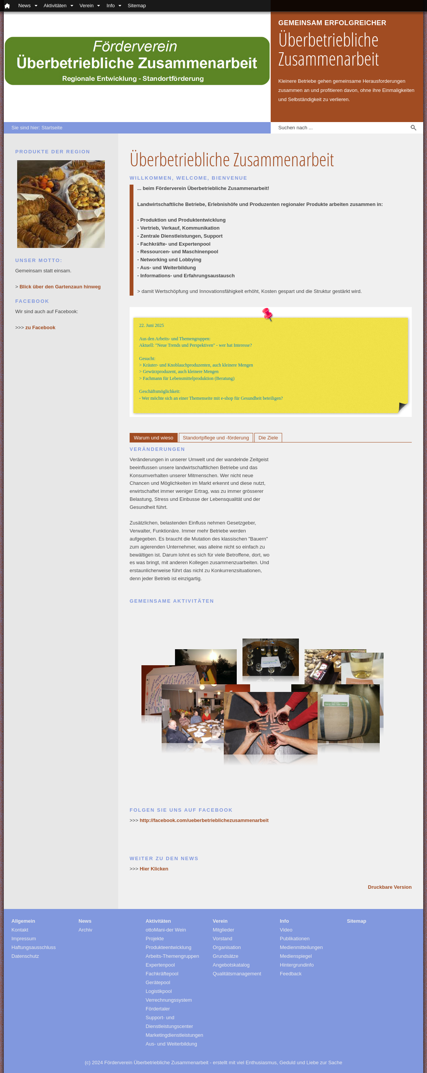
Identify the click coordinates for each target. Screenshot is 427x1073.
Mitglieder (223, 930)
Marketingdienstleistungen (174, 1035)
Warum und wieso (153, 438)
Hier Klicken (154, 869)
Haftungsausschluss (33, 947)
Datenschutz (25, 956)
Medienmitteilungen (301, 947)
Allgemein (23, 921)
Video (286, 930)
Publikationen (295, 938)
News (24, 5)
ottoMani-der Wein (166, 930)
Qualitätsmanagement (237, 973)
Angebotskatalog (231, 965)
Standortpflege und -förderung (216, 438)
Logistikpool (159, 991)
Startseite (52, 127)
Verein (87, 5)
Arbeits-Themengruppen (172, 956)
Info (110, 5)
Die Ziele (268, 438)
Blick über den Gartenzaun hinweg (60, 287)
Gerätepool (158, 982)
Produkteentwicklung (168, 947)
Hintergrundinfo (297, 965)
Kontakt (19, 930)
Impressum (23, 938)
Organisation (227, 947)
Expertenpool (160, 965)
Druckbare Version (390, 887)
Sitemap (137, 5)
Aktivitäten (55, 5)
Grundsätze (225, 956)
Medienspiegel (296, 956)
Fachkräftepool (162, 973)
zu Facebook (40, 327)
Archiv (85, 930)
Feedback (291, 973)
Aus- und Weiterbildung (171, 1044)
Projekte (155, 938)
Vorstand (222, 938)
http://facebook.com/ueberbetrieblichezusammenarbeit (204, 820)
